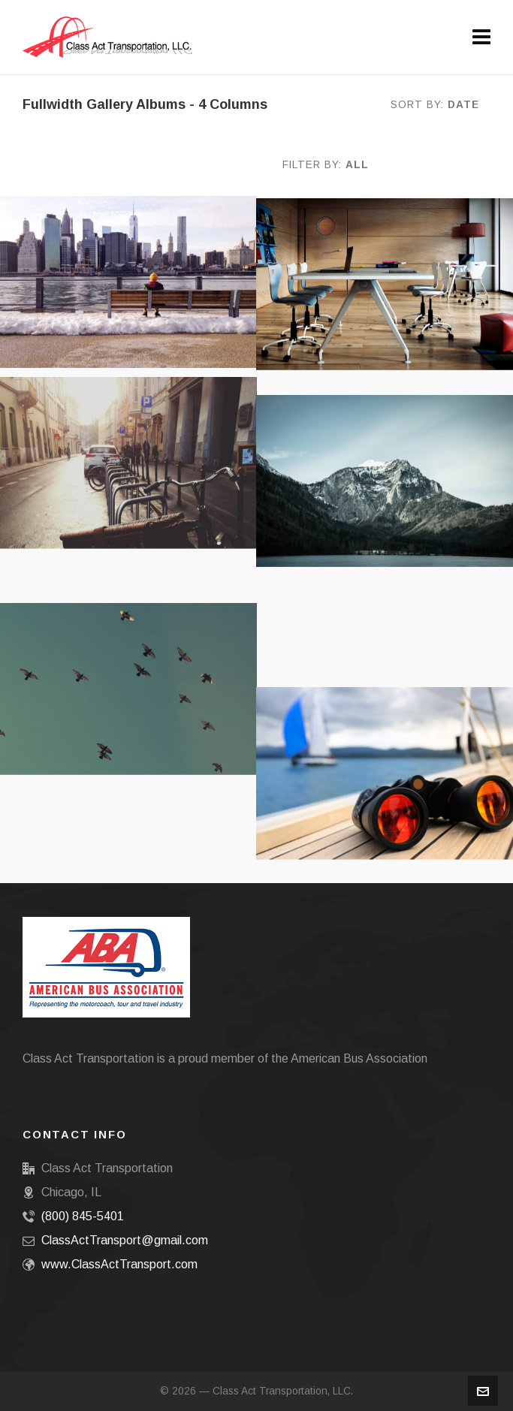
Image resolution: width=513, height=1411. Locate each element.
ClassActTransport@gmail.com (124, 1240)
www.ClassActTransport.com (119, 1264)
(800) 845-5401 (82, 1216)
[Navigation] (481, 37)
